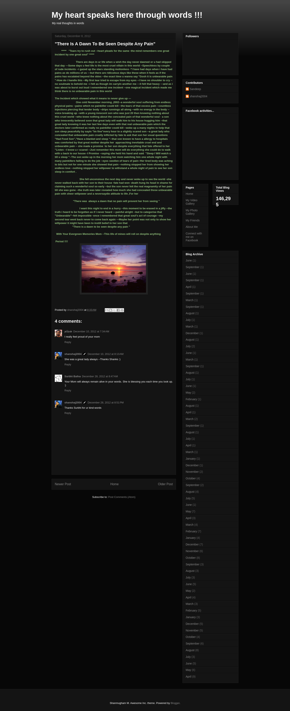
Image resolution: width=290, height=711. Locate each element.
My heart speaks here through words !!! (127, 14)
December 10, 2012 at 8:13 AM (105, 354)
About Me (192, 226)
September (192, 267)
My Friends (193, 220)
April (188, 286)
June (189, 260)
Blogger (175, 703)
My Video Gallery (191, 202)
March (190, 300)
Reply (67, 342)
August (190, 313)
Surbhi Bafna (72, 376)
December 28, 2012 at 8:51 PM (106, 402)
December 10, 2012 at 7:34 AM (91, 331)
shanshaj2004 (73, 354)
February (191, 399)
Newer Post (63, 484)
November (192, 471)
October (191, 478)
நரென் (68, 331)
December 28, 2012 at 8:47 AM (100, 376)
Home (114, 484)
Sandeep (195, 89)
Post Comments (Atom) (121, 497)
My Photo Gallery (192, 212)
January (191, 458)
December (192, 333)
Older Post (165, 484)
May (188, 392)
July (188, 319)
